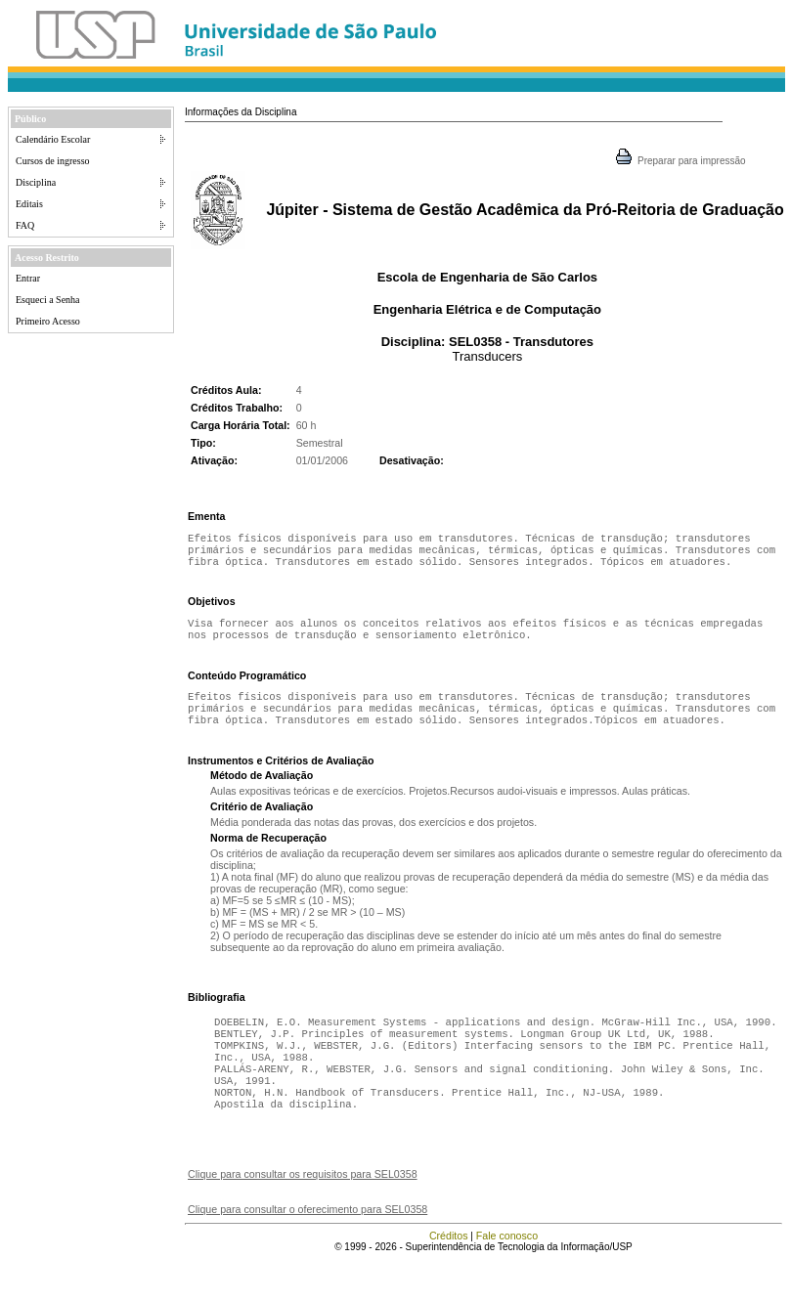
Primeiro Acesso (48, 321)
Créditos (448, 1267)
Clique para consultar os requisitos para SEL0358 (302, 1205)
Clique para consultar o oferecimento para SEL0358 (307, 1240)
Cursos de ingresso (53, 160)
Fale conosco (507, 1267)
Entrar (28, 278)
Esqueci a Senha (48, 299)
